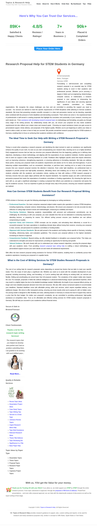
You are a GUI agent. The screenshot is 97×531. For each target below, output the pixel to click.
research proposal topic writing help (52, 246)
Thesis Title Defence (16, 438)
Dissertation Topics (15, 458)
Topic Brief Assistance (16, 430)
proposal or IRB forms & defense (66, 490)
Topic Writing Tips (15, 412)
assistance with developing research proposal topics (38, 120)
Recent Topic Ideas (15, 401)
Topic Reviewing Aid (16, 440)
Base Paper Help (15, 446)
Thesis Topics (13, 460)
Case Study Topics (15, 409)
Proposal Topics (14, 463)
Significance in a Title (16, 443)
